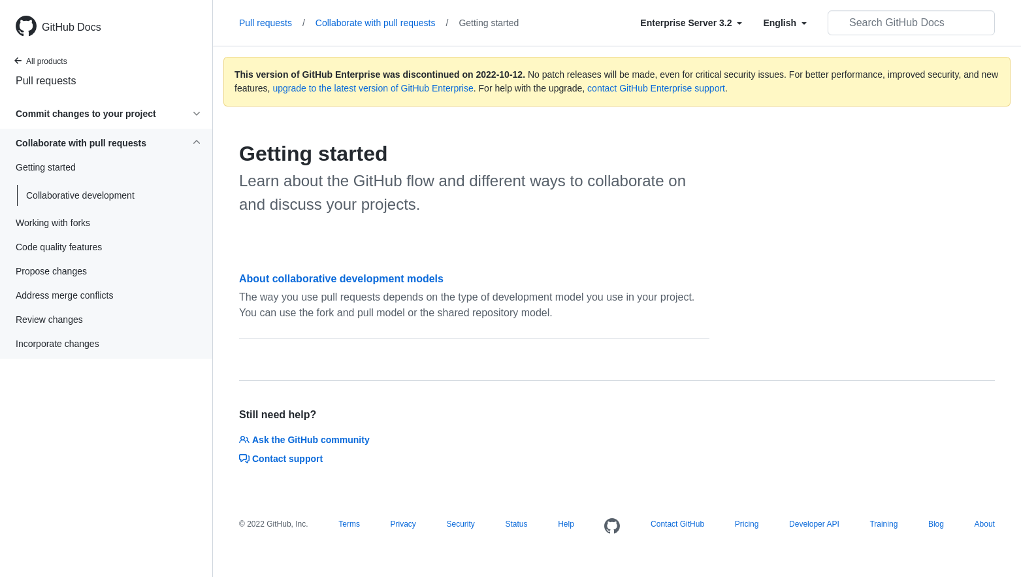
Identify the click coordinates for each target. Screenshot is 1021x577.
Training (883, 524)
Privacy (403, 524)
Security (460, 524)
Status (516, 524)
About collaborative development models (341, 278)
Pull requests (46, 80)
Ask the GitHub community (304, 440)
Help (566, 524)
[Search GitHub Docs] (911, 22)
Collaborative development (80, 195)
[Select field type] (691, 22)
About (985, 524)
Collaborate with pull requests (382, 23)
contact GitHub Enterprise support (656, 88)
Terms (349, 524)
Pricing (747, 524)
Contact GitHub (677, 524)
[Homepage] (612, 526)
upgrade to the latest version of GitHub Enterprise (372, 88)
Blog (936, 524)
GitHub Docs (71, 27)
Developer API (814, 524)
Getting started (489, 23)
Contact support (281, 458)
